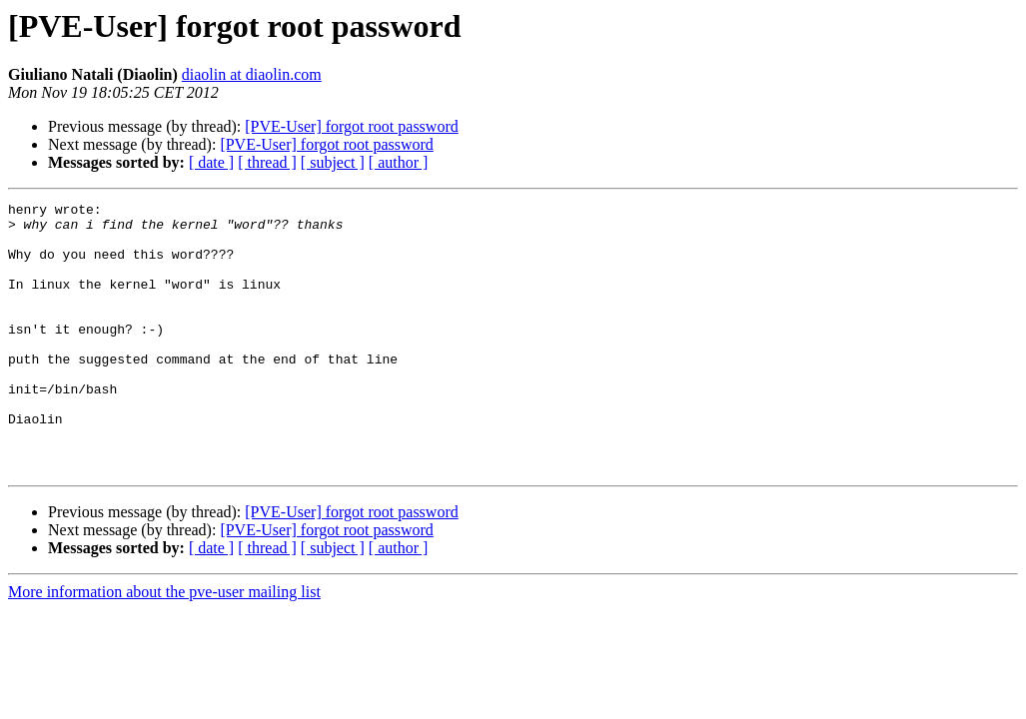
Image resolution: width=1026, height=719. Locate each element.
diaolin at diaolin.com (252, 74)
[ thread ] (267, 162)
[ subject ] (333, 162)
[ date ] (211, 162)
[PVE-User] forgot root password (351, 126)
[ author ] (399, 162)
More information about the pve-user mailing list (164, 645)
